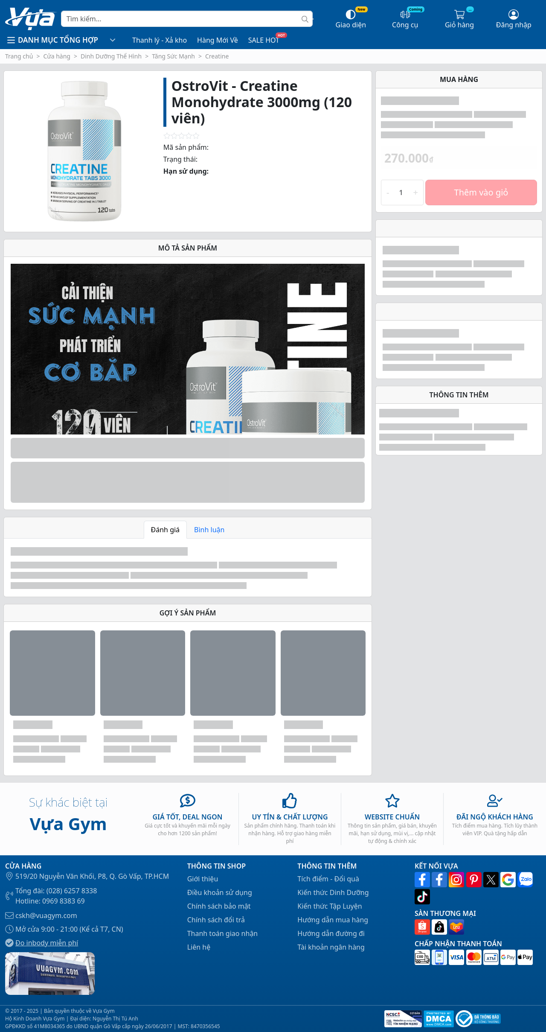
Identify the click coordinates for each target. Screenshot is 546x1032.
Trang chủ (19, 56)
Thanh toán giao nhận (222, 933)
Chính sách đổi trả (216, 919)
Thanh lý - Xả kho (159, 40)
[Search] (187, 19)
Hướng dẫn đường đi (331, 933)
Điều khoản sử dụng (219, 892)
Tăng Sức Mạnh (173, 56)
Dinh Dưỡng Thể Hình (111, 56)
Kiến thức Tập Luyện (329, 906)
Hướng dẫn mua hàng (332, 919)
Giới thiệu (202, 878)
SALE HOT (263, 40)
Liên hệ (199, 947)
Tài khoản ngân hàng (331, 947)
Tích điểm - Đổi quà (328, 878)
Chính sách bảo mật (219, 906)
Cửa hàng (56, 56)
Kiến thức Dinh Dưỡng (333, 892)
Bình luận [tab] (209, 529)
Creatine (217, 56)
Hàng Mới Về (217, 40)
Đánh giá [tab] (165, 529)
